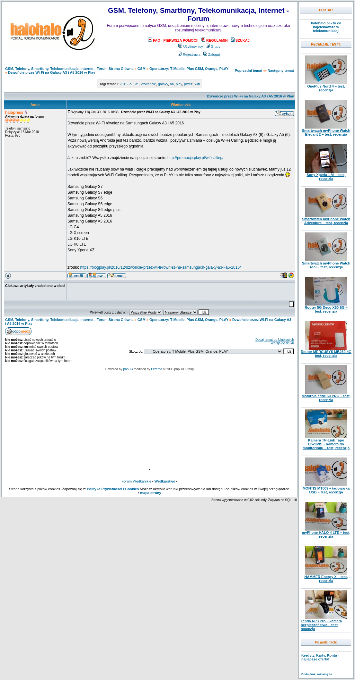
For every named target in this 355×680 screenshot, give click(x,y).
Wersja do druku (282, 343)
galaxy (163, 84)
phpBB (128, 369)
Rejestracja (189, 54)
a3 (131, 84)
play (179, 84)
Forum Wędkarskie (136, 481)
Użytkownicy (190, 46)
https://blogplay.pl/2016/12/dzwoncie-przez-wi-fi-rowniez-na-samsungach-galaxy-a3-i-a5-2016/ (160, 267)
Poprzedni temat (248, 70)
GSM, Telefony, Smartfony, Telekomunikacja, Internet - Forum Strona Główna (69, 69)
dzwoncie (148, 84)
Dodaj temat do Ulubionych (274, 339)
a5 (137, 84)
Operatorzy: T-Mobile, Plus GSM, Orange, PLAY (188, 69)
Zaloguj (211, 54)
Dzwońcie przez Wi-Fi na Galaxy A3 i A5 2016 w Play (51, 72)
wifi (197, 84)
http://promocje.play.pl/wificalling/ (195, 157)
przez (188, 84)
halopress (14, 112)
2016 (123, 84)
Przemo (156, 369)
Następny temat (281, 70)
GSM (142, 69)
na (172, 84)
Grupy (213, 46)
